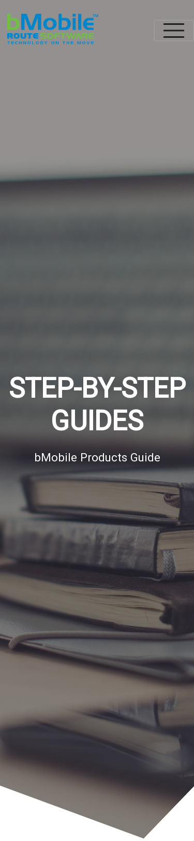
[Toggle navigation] (174, 30)
